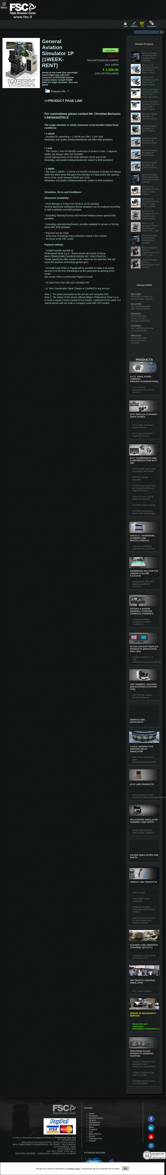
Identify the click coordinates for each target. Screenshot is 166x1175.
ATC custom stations (141, 991)
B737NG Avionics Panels (143, 505)
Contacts (93, 1129)
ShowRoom (94, 1122)
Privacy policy (74, 1169)
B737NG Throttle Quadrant (140, 478)
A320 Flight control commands (141, 899)
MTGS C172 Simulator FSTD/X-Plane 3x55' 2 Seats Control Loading (150, 70)
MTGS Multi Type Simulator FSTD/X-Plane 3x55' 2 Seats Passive (150, 105)
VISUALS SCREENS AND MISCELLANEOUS (143, 547)
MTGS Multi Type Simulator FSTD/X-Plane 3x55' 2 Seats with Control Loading (150, 94)
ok (125, 1168)
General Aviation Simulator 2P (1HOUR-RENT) (149, 140)
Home (92, 1113)
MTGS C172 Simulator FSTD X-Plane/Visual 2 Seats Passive (150, 215)
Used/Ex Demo (96, 1118)
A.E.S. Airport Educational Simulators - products (143, 389)
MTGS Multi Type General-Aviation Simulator (139, 340)
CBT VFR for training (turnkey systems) (142, 696)
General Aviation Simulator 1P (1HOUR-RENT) (149, 116)
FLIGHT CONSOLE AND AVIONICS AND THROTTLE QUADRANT (144, 1064)
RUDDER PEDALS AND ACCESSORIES (143, 1082)
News (91, 1127)
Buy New (110, 50)
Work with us (95, 1134)
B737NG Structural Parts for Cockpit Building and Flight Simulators (143, 488)
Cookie (92, 1141)
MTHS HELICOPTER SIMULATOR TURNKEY (143, 831)
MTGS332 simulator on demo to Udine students (142, 297)
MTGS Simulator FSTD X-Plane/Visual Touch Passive (150, 263)
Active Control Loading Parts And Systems (142, 497)
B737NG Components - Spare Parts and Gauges (143, 512)
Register (134, 26)
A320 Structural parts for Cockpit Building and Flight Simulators (143, 920)
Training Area (95, 1138)
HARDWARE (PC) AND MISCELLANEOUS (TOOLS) (143, 584)
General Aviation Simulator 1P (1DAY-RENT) (149, 128)
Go (161, 32)
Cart (142, 26)
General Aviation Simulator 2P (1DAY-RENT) (149, 152)
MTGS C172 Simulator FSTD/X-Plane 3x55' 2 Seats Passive (150, 81)
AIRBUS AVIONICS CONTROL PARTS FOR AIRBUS (143, 909)
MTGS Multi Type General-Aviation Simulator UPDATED (140, 318)
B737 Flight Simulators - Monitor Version (143, 426)
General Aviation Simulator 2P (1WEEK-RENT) (149, 165)
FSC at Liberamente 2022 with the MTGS (140, 307)
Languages (151, 26)
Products (93, 1116)
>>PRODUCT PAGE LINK (63, 100)
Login (125, 26)
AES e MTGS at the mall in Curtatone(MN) (142, 329)
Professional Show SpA (65, 1138)
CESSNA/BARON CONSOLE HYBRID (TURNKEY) (141, 622)
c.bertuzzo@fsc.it (56, 117)
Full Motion (94, 1125)
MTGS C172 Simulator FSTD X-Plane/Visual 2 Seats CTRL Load (150, 227)
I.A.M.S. (92, 1120)
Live (91, 1132)
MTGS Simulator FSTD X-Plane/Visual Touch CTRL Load (150, 251)
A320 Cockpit (138, 892)
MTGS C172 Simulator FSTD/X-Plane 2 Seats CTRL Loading (150, 203)
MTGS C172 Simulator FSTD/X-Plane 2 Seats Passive (150, 190)
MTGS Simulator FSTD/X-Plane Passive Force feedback (149, 239)
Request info (60, 91)
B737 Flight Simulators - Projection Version (143, 434)
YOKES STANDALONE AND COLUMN (143, 1073)
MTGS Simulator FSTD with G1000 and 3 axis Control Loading (150, 178)
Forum (92, 1136)
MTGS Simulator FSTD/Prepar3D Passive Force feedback (149, 57)
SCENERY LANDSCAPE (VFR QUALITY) (143, 956)
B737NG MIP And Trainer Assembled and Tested (144, 470)
